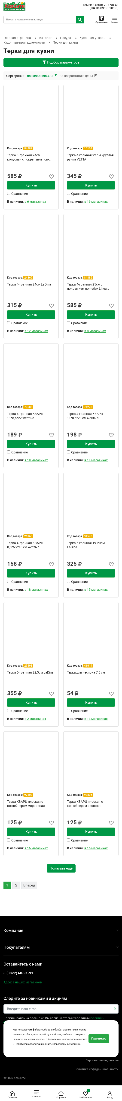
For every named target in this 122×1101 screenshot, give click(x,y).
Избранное (85, 1094)
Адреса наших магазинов (22, 982)
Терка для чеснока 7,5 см (86, 672)
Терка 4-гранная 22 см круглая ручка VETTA (90, 157)
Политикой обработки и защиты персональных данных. (48, 1044)
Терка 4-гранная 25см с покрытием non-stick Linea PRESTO (87, 286)
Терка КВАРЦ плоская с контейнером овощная (85, 804)
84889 (28, 148)
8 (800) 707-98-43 (106, 5)
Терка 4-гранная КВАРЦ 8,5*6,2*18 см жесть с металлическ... (25, 545)
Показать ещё (61, 868)
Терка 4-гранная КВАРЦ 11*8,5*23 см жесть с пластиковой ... (85, 416)
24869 (28, 277)
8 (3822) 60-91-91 (18, 973)
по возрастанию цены (78, 76)
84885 (88, 277)
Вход (110, 1095)
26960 (28, 536)
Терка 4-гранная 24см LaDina (29, 284)
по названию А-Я (42, 76)
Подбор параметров (61, 62)
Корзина (61, 1095)
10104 (88, 148)
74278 (88, 407)
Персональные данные (102, 1060)
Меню (114, 19)
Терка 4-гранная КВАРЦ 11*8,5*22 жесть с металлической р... (25, 416)
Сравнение (101, 19)
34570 (88, 536)
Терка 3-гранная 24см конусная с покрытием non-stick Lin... (28, 157)
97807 (28, 794)
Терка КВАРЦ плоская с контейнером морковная (26, 804)
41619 (88, 665)
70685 (28, 407)
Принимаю (98, 1038)
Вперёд (29, 885)
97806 (88, 794)
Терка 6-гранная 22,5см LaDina (30, 672)
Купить (31, 185)
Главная (12, 1095)
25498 (28, 665)
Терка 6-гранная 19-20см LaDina (86, 545)
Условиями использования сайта (67, 1039)
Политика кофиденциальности (96, 1069)
